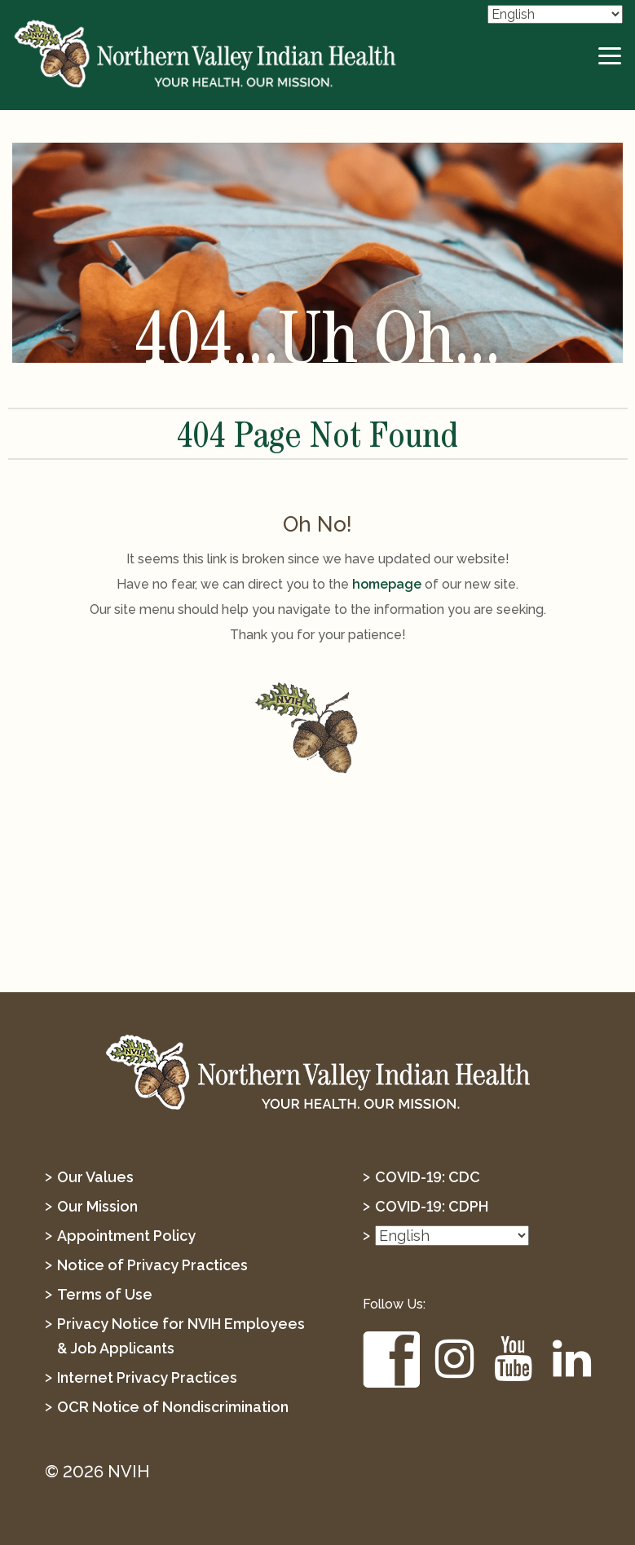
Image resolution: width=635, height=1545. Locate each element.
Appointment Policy (126, 1235)
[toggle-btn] (610, 56)
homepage (386, 584)
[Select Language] (555, 14)
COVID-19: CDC (427, 1176)
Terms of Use (104, 1294)
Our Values (95, 1176)
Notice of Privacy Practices (152, 1265)
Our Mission (97, 1206)
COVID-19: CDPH (431, 1206)
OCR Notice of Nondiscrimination (173, 1406)
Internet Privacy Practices (147, 1377)
